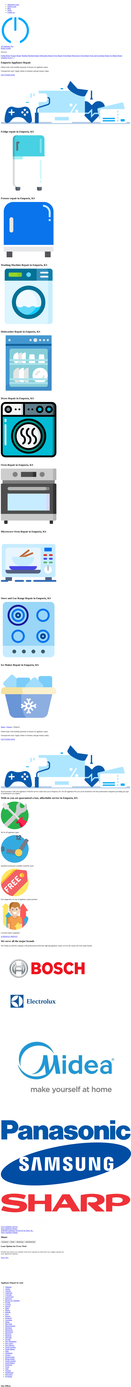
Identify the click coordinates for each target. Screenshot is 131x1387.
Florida (7, 1302)
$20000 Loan (74, 1274)
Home (3, 727)
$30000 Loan (119, 1274)
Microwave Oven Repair (80, 56)
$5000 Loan (119, 1264)
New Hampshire (10, 1341)
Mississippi (9, 1332)
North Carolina (10, 1347)
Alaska (7, 1289)
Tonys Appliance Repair (9, 1232)
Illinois (7, 1310)
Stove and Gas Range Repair (100, 56)
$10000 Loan (97, 1271)
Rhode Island (9, 1359)
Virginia (8, 1371)
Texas (7, 1367)
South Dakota (10, 1363)
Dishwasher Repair (46, 56)
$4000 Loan (97, 1264)
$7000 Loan (97, 1267)
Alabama (8, 1287)
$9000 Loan (74, 1271)
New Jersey (9, 1343)
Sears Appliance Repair (9, 1229)
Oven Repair (67, 56)
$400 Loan (74, 1254)
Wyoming (8, 1376)
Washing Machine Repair (30, 56)
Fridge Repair (5, 56)
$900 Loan (118, 1257)
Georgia (8, 1304)
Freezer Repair (16, 56)
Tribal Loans (11, 6)
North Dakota (10, 1349)
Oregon (7, 1355)
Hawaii (7, 1306)
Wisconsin (8, 1374)
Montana (8, 1336)
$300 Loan (118, 1251)
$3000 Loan (74, 1264)
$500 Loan (96, 1254)
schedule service (6, 58)
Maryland (8, 1324)
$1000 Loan (74, 1261)
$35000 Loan (74, 1278)
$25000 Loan (97, 1274)
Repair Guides (6, 48)
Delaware (8, 1299)
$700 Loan (74, 1257)
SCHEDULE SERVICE (9, 936)
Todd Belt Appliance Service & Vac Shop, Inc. (17, 1230)
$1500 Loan (97, 1261)
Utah (7, 1369)
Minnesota (9, 1330)
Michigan (8, 1328)
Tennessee (8, 1365)
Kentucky (8, 1318)
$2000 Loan (119, 1261)
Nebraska (8, 1337)
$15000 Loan (119, 1271)
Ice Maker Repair (116, 56)
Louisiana (8, 1320)
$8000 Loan (119, 1267)
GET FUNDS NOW (8, 75)
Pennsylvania (9, 1357)
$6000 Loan (74, 1267)
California (8, 1293)
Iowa (7, 1314)
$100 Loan (74, 1251)
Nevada (8, 1339)
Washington (9, 1372)
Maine (7, 1322)
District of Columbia (12, 1301)
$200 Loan (96, 1251)
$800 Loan (96, 1257)
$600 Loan (118, 1254)
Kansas (9, 727)
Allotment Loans (13, 5)
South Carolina (10, 1361)
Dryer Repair (57, 56)
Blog (9, 8)
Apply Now (4, 1258)
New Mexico (9, 1345)
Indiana (7, 1312)
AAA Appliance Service (9, 1227)
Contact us (11, 12)
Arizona (8, 1291)
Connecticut (9, 1297)
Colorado (8, 1295)
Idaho (7, 1308)
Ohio (7, 1351)
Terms (9, 10)
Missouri (8, 1334)
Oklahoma (8, 1353)
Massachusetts (10, 1326)
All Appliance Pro (7, 46)
